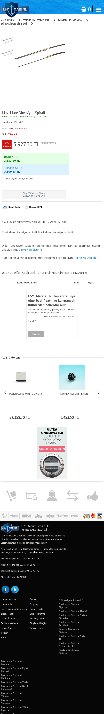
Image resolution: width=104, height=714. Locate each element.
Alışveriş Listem (37, 600)
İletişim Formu (37, 610)
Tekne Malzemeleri (36, 20)
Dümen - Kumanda (70, 20)
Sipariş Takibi (7, 596)
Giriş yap (34, 586)
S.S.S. (4, 620)
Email (32, 304)
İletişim (4, 615)
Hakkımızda (6, 586)
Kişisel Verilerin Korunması (14, 591)
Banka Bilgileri (8, 610)
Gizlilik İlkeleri (8, 600)
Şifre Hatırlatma (37, 596)
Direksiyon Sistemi (14, 23)
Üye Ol (33, 581)
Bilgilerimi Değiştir (39, 605)
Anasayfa (7, 20)
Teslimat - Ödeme (9, 605)
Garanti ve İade (8, 581)
